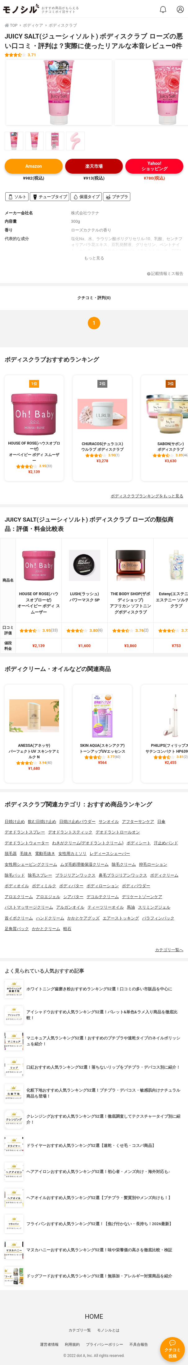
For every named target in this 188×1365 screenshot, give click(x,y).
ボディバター (71, 885)
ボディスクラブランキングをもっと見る (147, 496)
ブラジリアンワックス (75, 875)
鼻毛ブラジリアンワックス (123, 875)
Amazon (33, 166)
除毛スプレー (40, 875)
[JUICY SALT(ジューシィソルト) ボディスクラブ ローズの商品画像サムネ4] (75, 141)
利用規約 (72, 1344)
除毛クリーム (124, 864)
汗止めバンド (166, 843)
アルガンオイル (70, 907)
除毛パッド (15, 875)
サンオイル (109, 821)
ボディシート (139, 843)
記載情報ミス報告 (165, 274)
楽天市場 (94, 166)
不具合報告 (138, 1344)
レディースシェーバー (110, 853)
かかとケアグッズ (83, 918)
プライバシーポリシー (104, 1344)
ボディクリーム (164, 875)
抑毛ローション (153, 864)
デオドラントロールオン (118, 832)
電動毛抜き (45, 853)
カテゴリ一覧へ (169, 949)
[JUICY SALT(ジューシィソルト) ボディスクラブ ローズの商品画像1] (59, 92)
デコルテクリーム (103, 896)
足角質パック (17, 928)
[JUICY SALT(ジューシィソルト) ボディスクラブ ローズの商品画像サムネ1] (14, 141)
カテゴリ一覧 (80, 1330)
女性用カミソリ (72, 853)
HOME (94, 1316)
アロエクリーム (19, 896)
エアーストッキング (121, 918)
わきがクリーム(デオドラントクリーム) (87, 843)
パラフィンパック (158, 918)
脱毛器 (11, 853)
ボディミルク (44, 885)
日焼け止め (15, 821)
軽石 (67, 928)
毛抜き (26, 853)
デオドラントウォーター (27, 843)
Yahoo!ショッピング (154, 166)
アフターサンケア (138, 821)
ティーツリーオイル (105, 907)
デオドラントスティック (70, 832)
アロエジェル (48, 896)
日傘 (161, 821)
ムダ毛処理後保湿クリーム (84, 864)
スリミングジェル (154, 907)
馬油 (131, 907)
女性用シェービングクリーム (31, 864)
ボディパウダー (136, 885)
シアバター (73, 896)
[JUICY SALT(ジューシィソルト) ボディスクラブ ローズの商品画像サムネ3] (55, 141)
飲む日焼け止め (42, 821)
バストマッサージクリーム (29, 907)
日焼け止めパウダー (77, 821)
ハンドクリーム (50, 918)
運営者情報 (49, 1344)
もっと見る (94, 258)
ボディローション (103, 885)
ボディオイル (17, 885)
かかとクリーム (46, 928)
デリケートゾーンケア (142, 896)
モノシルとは (108, 1330)
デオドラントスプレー (25, 832)
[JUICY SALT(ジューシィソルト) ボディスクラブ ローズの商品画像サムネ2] (34, 141)
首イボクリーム (19, 918)
